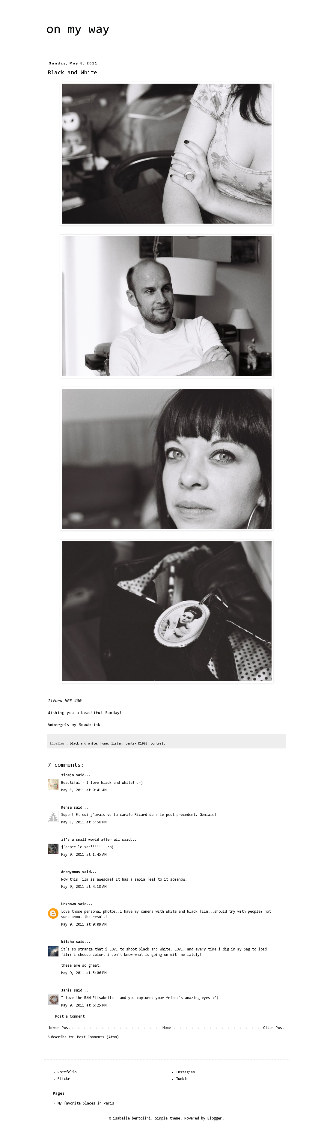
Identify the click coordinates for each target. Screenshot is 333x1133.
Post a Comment (70, 1017)
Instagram (185, 1072)
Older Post (273, 1028)
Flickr (64, 1079)
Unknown (68, 904)
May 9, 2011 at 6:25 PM (83, 1005)
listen (116, 743)
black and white (83, 743)
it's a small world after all (90, 840)
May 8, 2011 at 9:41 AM (83, 790)
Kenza (66, 808)
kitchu (67, 942)
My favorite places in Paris (86, 1103)
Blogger (214, 1118)
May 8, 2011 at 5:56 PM (83, 822)
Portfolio (67, 1072)
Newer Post (59, 1028)
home (104, 743)
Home (166, 1028)
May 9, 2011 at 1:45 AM (83, 855)
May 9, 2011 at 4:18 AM (83, 887)
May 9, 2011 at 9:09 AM (83, 924)
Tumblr (182, 1079)
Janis (66, 990)
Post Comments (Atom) (98, 1037)
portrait (158, 743)
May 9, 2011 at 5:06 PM (83, 973)
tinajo (67, 775)
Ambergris (58, 725)
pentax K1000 (136, 743)
